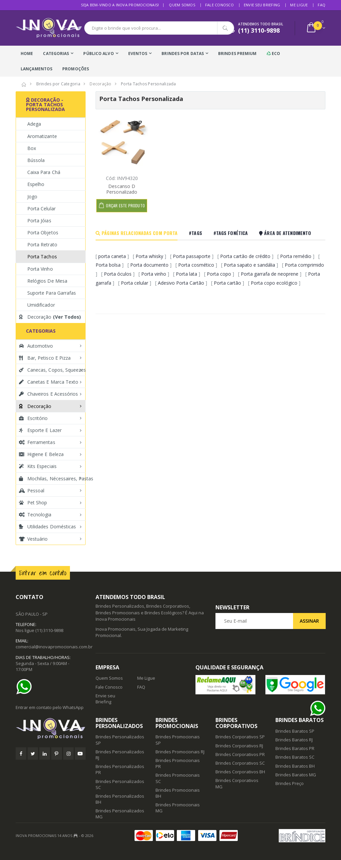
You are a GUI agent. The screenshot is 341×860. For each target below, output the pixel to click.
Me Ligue (299, 4)
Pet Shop (33, 502)
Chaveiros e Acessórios (48, 394)
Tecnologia (35, 514)
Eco (273, 53)
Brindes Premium (237, 53)
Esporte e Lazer (40, 430)
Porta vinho (153, 274)
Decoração (50, 317)
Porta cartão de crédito (245, 256)
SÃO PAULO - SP (32, 614)
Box (31, 148)
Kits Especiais (38, 466)
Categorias (56, 53)
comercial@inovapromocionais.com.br (54, 647)
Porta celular (134, 283)
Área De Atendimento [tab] (285, 232)
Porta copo (219, 274)
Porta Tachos (42, 256)
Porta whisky (149, 256)
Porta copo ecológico (274, 283)
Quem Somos (182, 4)
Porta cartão (227, 283)
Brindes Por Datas (183, 53)
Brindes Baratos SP (294, 731)
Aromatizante (42, 136)
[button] (315, 28)
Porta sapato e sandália (249, 265)
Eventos (138, 53)
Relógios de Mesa (47, 281)
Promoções (75, 69)
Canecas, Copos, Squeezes (52, 370)
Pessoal (31, 490)
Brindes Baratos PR (294, 748)
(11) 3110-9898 (49, 630)
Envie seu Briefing (262, 4)
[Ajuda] (26, 686)
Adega (34, 124)
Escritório (33, 418)
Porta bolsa (108, 265)
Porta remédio (295, 256)
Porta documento (149, 265)
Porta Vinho (40, 269)
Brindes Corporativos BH (240, 772)
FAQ (321, 4)
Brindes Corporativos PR (240, 754)
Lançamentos (36, 69)
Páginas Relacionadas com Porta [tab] (136, 232)
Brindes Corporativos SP (240, 737)
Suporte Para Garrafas (51, 293)
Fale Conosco (219, 4)
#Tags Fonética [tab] (230, 232)
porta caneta (112, 256)
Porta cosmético (196, 265)
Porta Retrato (42, 244)
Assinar (309, 621)
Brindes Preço (289, 783)
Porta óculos (118, 274)
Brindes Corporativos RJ (239, 746)
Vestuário (33, 539)
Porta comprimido (304, 265)
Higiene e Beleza (41, 454)
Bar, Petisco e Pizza (45, 358)
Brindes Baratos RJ (294, 740)
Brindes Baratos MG (295, 775)
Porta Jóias (39, 220)
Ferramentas (37, 442)
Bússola (36, 160)
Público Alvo (98, 53)
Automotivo (36, 346)
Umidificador (41, 305)
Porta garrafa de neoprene (269, 274)
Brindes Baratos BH (295, 766)
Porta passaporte (191, 256)
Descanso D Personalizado (121, 189)
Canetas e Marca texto (48, 382)
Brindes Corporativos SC (240, 763)
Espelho (35, 184)
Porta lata (186, 274)
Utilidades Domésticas (47, 526)
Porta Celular (41, 208)
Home (27, 53)
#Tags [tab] (195, 232)
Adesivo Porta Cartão (181, 283)
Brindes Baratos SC (294, 757)
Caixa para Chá (43, 172)
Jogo (32, 196)
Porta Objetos (42, 232)
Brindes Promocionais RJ (180, 752)
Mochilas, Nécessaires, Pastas (52, 478)
